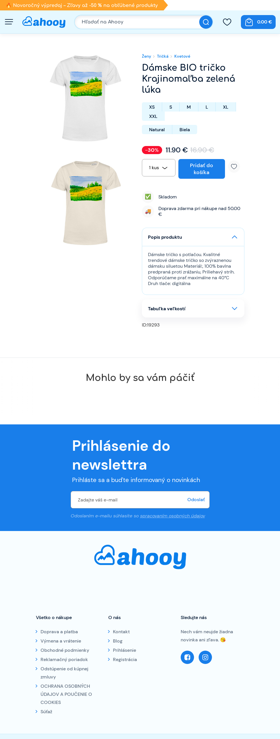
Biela (185, 130)
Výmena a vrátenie (61, 641)
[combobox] (158, 167)
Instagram (205, 657)
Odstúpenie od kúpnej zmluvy (64, 673)
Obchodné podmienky (65, 650)
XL (225, 107)
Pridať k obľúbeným (236, 166)
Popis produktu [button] (165, 237)
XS (152, 107)
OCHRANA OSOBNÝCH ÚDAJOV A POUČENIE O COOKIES (66, 694)
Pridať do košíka (201, 169)
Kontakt (121, 632)
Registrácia (125, 659)
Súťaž (46, 712)
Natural (157, 130)
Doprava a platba (59, 632)
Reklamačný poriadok (64, 659)
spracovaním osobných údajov (172, 516)
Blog (117, 641)
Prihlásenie (124, 650)
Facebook (187, 657)
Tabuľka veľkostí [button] (166, 309)
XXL (153, 116)
